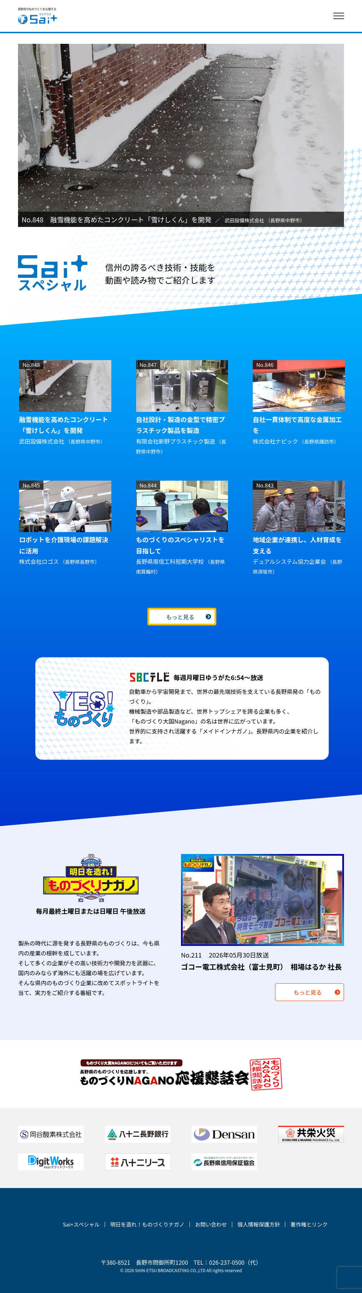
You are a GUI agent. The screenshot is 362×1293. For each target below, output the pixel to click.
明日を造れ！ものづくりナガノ (147, 1224)
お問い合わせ (211, 1224)
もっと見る (180, 617)
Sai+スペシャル (81, 1224)
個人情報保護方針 (259, 1224)
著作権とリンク (309, 1224)
